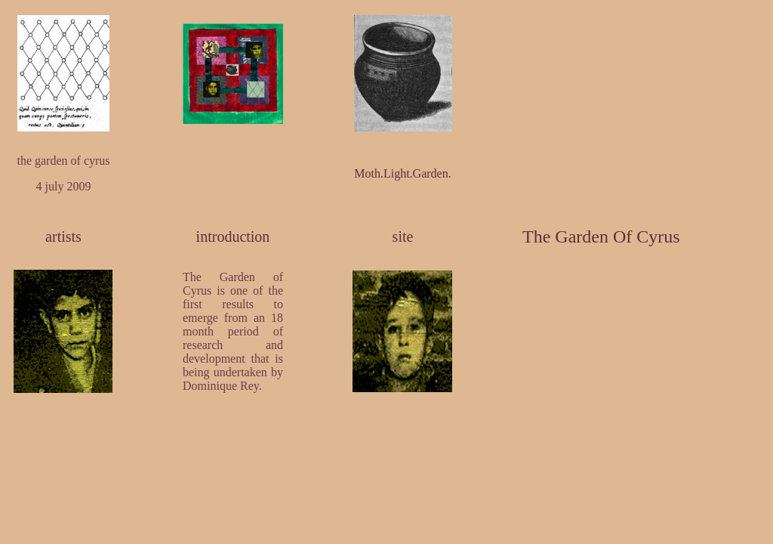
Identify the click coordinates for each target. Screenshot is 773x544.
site (403, 236)
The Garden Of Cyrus (601, 236)
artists (63, 236)
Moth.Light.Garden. (402, 173)
